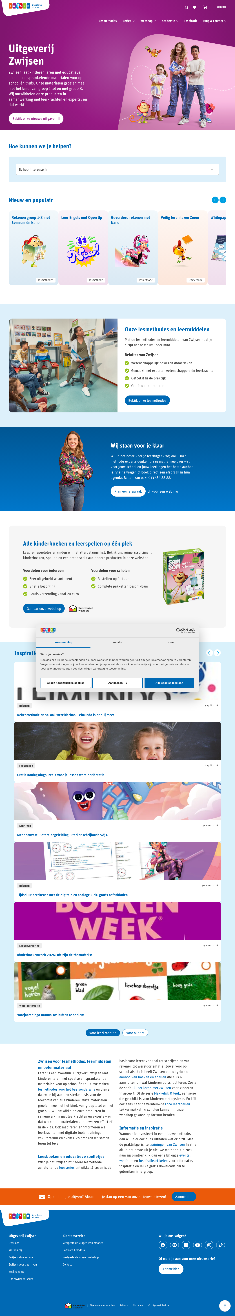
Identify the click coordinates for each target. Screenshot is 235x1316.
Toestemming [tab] (63, 642)
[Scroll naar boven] (225, 1306)
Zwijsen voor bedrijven (23, 1264)
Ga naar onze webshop (44, 608)
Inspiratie (191, 21)
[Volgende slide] (223, 200)
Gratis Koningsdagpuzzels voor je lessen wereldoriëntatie (61, 774)
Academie (168, 21)
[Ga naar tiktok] (220, 1245)
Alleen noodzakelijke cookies (66, 682)
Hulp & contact (213, 21)
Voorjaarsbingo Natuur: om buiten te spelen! (50, 1014)
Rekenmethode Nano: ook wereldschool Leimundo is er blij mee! (65, 714)
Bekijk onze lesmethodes (147, 400)
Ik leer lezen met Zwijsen (151, 1087)
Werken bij (15, 1250)
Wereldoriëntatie (29, 1006)
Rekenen (24, 706)
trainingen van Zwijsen (167, 1144)
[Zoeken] (186, 7)
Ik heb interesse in (116, 169)
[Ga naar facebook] (163, 1245)
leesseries (67, 1167)
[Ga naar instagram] (209, 1245)
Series (127, 21)
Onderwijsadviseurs (21, 1279)
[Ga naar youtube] (197, 1245)
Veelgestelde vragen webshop (81, 1257)
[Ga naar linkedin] (186, 1245)
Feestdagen (26, 766)
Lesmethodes (108, 21)
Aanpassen (117, 682)
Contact (67, 1264)
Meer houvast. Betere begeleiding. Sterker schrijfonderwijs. (62, 834)
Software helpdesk (74, 1250)
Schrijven (25, 826)
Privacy (124, 1305)
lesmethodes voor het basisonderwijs (66, 1089)
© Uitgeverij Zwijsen (159, 1305)
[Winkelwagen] (207, 6)
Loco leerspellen (177, 1104)
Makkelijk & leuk (167, 1093)
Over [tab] (172, 642)
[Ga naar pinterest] (174, 1245)
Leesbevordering (29, 946)
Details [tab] (117, 642)
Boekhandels (16, 1271)
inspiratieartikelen (153, 1160)
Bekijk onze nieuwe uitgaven (34, 118)
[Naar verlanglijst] (194, 7)
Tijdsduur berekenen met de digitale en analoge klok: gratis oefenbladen (72, 894)
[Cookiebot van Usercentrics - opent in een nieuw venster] (179, 630)
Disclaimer (138, 1305)
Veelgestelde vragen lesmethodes (83, 1243)
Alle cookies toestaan (169, 682)
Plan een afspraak (128, 491)
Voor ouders (135, 1032)
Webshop (146, 21)
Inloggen (221, 6)
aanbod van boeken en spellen (142, 1077)
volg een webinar (165, 491)
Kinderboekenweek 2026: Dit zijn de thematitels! (54, 954)
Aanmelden (183, 1196)
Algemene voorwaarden (102, 1305)
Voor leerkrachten (102, 1032)
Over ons (14, 1243)
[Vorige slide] (215, 200)
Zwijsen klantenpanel (21, 1257)
